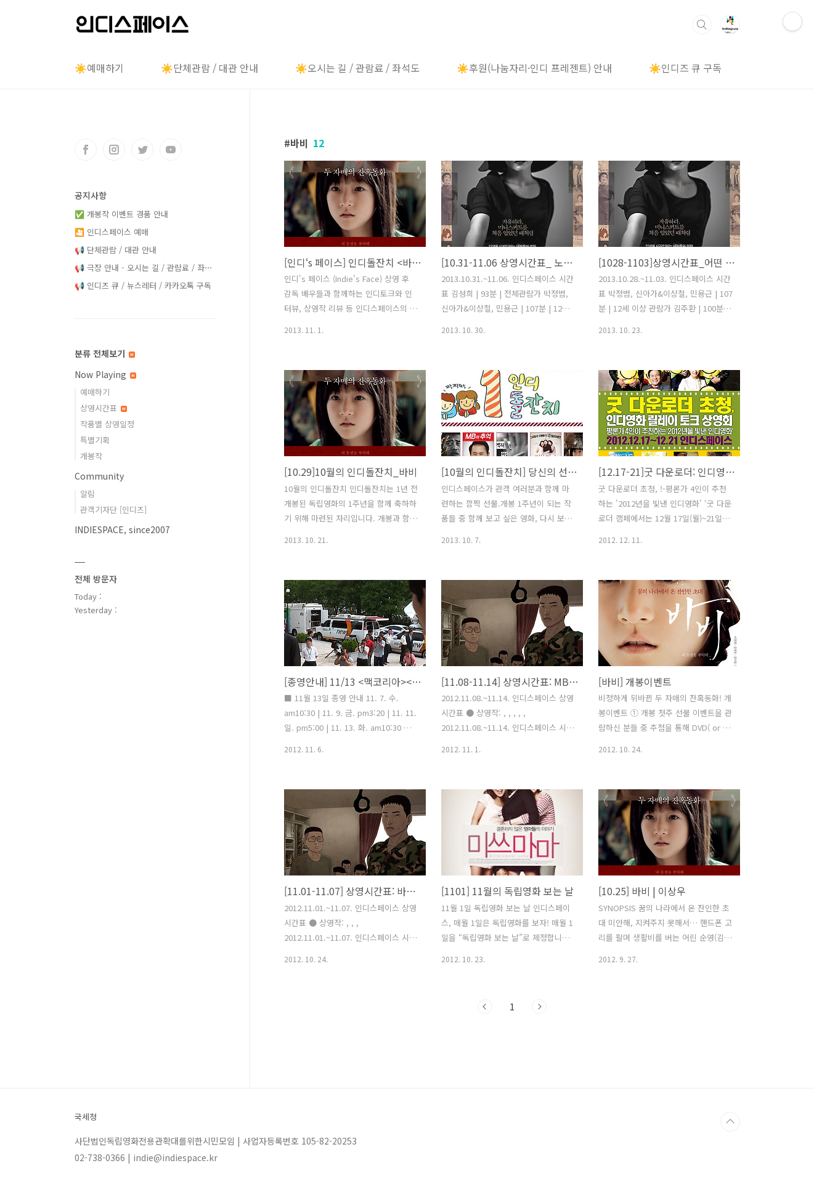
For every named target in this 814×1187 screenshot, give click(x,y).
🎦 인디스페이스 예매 (112, 232)
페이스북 (86, 150)
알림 (87, 493)
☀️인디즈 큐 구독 (685, 67)
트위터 (142, 150)
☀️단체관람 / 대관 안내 (209, 67)
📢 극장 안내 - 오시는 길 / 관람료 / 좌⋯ (144, 267)
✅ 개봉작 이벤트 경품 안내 (121, 214)
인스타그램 (114, 150)
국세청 (86, 1117)
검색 (702, 24)
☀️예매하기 (99, 67)
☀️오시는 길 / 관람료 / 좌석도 (357, 67)
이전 (485, 1006)
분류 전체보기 (105, 353)
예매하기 (95, 392)
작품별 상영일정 (107, 424)
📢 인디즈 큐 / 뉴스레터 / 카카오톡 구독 (143, 285)
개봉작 (91, 456)
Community (99, 476)
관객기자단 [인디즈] (113, 509)
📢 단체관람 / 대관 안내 (116, 250)
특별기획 (95, 440)
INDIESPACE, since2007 (122, 529)
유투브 (171, 150)
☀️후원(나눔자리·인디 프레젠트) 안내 (534, 67)
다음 (539, 1006)
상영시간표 (103, 408)
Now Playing (105, 374)
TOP (730, 1122)
